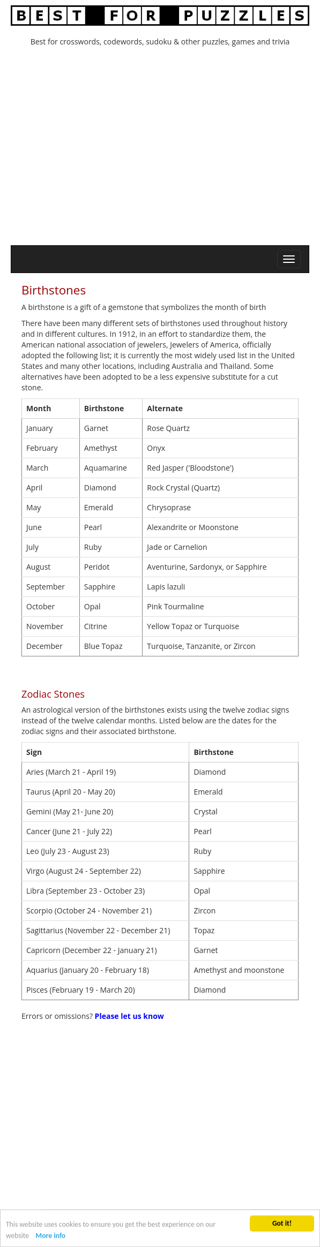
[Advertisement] (160, 149)
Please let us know (129, 1016)
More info (50, 1236)
